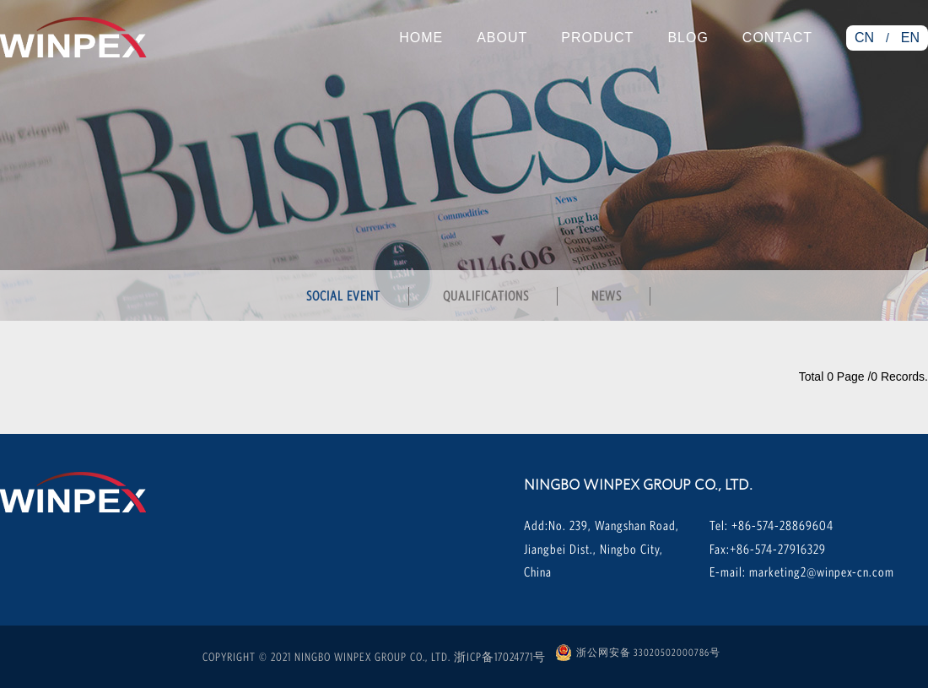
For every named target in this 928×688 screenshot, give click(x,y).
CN (864, 37)
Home (421, 37)
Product (597, 37)
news (606, 295)
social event (343, 295)
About (502, 37)
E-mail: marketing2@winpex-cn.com (801, 571)
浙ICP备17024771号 (500, 657)
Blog (687, 37)
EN (910, 37)
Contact (777, 37)
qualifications (486, 295)
